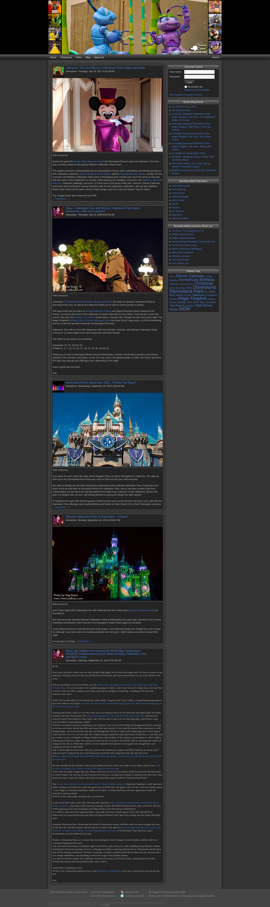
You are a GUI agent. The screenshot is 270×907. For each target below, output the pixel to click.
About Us (99, 57)
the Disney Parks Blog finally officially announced (87, 301)
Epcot (179, 295)
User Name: (175, 71)
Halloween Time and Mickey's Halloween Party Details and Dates (105, 67)
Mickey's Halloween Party (142, 610)
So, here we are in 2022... (185, 106)
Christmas (203, 283)
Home (53, 57)
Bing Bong (177, 214)
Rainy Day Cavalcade (183, 252)
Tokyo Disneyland (208, 302)
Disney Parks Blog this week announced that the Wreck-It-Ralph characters (91, 784)
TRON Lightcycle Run (183, 234)
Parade (182, 302)
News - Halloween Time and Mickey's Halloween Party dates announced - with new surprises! (103, 210)
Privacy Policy (105, 905)
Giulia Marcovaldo (181, 185)
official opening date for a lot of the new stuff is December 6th (115, 715)
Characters (66, 57)
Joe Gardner (178, 211)
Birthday (207, 279)
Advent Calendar (189, 276)
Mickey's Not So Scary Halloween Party (90, 320)
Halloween (198, 295)
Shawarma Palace (181, 256)
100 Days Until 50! (181, 110)
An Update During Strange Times (188, 153)
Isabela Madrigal (180, 196)
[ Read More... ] (61, 198)
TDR (189, 302)
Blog (88, 57)
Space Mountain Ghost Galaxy (95, 174)
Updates (189, 305)
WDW (184, 308)
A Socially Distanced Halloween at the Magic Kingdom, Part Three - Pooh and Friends (191, 126)
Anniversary (188, 280)
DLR (172, 295)
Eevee (175, 204)
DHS (189, 287)
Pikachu (176, 207)
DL (206, 292)
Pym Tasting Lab (180, 263)
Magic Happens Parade (183, 238)
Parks (79, 57)
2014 (171, 276)
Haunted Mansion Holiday (133, 174)
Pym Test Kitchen (180, 259)
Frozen (187, 295)
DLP (212, 291)
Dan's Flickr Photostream (103, 895)
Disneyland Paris (186, 291)
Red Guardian (179, 189)
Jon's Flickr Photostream (102, 892)
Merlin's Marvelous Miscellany (187, 249)
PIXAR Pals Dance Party (184, 245)
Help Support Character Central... (186, 94)
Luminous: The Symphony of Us (188, 230)
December (180, 288)
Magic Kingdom (192, 298)
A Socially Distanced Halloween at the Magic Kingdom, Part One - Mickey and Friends (191, 146)
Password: (174, 76)
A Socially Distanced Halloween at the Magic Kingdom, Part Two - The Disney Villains (191, 136)
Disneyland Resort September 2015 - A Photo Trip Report (101, 382)
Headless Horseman (84, 317)
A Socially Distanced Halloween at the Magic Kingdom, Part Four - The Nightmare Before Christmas (193, 117)
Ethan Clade (178, 200)
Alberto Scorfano (180, 218)
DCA (171, 288)
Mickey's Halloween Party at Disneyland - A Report (97, 516)
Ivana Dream (178, 193)
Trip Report (176, 305)
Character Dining (186, 284)
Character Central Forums (109, 871)
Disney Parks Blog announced (89, 161)
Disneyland (204, 287)
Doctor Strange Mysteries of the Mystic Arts (193, 241)
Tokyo (195, 302)
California (173, 284)
